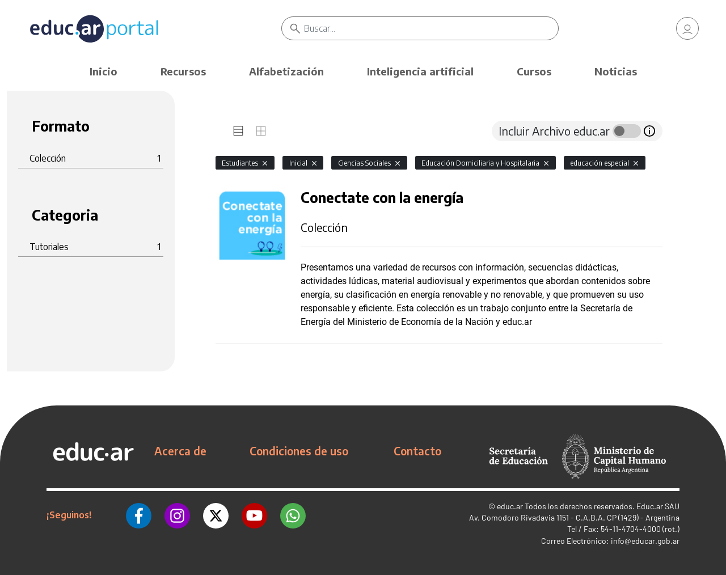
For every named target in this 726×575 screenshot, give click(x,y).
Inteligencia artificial (420, 71)
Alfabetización (286, 71)
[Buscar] (431, 28)
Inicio (103, 71)
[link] (687, 28)
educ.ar (510, 506)
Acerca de (180, 451)
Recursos (183, 71)
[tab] (238, 131)
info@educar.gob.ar (645, 541)
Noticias (615, 71)
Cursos (534, 71)
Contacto (417, 451)
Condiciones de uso (299, 451)
